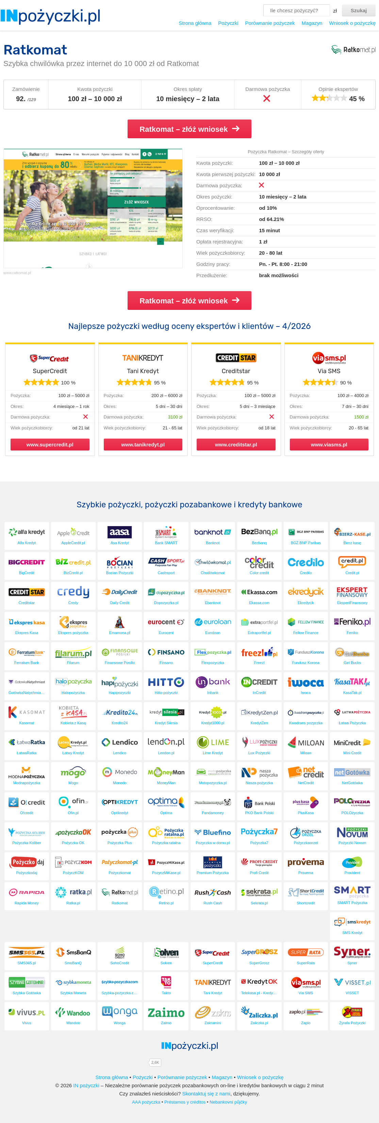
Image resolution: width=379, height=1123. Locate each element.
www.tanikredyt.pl (143, 444)
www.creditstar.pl (236, 444)
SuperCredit (50, 371)
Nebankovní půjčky (228, 1102)
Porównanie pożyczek (270, 23)
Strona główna (195, 23)
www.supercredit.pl (50, 444)
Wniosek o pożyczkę (352, 23)
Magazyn (311, 23)
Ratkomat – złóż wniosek (189, 129)
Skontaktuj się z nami (206, 1093)
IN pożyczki (86, 1085)
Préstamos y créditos (184, 1102)
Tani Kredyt (143, 371)
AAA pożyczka (146, 1102)
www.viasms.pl (329, 444)
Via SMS (329, 371)
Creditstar (236, 371)
